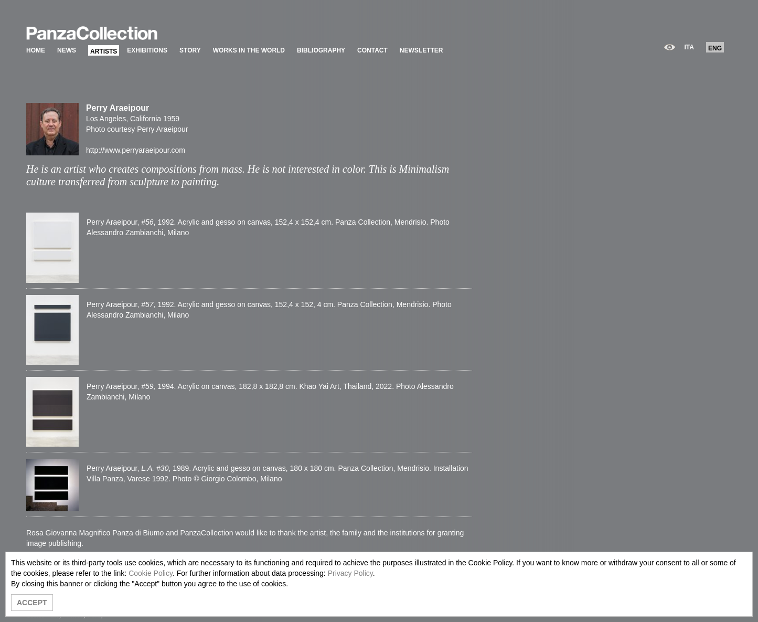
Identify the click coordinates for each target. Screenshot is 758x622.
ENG (715, 48)
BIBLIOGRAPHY (321, 50)
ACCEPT (32, 602)
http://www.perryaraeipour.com (135, 150)
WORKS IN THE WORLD (249, 50)
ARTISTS (103, 51)
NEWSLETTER (421, 50)
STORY (190, 50)
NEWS (66, 50)
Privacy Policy (350, 573)
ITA (689, 47)
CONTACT (372, 50)
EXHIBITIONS (147, 50)
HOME (35, 50)
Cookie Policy (151, 573)
